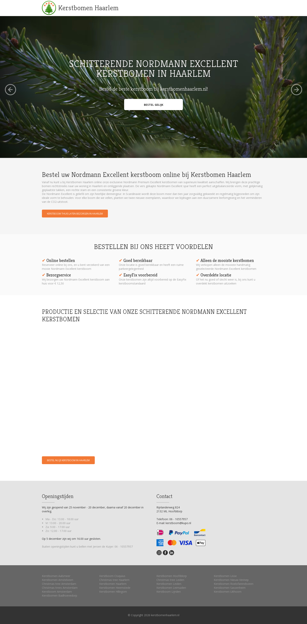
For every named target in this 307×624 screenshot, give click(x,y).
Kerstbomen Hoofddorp (171, 576)
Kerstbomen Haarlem (88, 7)
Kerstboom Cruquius (112, 576)
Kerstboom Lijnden (168, 591)
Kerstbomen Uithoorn (227, 591)
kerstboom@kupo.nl (178, 523)
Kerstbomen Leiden (168, 584)
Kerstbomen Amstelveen (57, 580)
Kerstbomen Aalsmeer (56, 576)
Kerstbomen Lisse (225, 576)
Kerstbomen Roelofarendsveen (233, 584)
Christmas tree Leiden (170, 580)
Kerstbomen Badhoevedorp (59, 595)
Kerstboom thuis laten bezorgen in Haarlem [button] (75, 213)
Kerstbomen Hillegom (113, 591)
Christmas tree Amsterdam (59, 584)
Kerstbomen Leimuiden (171, 588)
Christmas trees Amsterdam (60, 588)
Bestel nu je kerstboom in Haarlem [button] (68, 460)
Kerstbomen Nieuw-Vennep (231, 580)
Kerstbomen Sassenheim (230, 588)
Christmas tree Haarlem (114, 580)
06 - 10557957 (124, 546)
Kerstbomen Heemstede (114, 588)
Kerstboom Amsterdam (57, 591)
